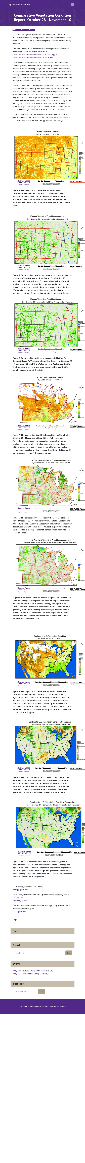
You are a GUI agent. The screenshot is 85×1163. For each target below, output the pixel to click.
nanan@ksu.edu (19, 911)
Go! (68, 953)
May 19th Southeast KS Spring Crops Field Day (33, 970)
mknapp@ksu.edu (20, 889)
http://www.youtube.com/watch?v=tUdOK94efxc (34, 57)
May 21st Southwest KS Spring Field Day (30, 973)
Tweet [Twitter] (24, 30)
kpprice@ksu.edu (20, 900)
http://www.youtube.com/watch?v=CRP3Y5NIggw (35, 54)
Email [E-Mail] (31, 30)
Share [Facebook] (16, 30)
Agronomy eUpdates (20, 4)
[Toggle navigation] (72, 4)
